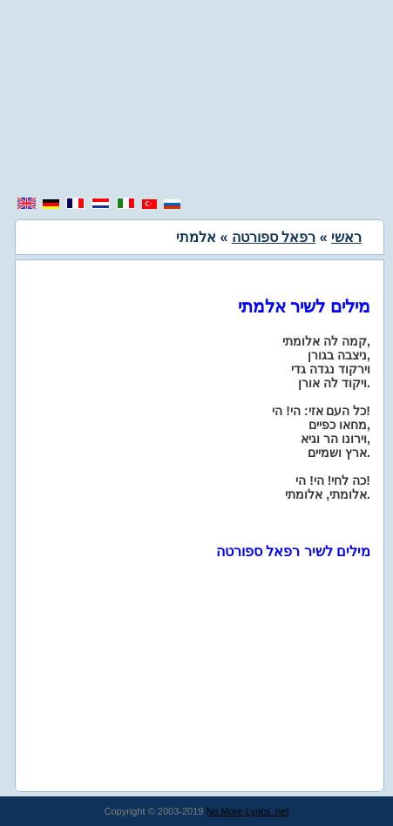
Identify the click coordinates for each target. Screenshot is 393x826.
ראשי (346, 237)
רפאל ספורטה (273, 237)
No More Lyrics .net (248, 811)
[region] (197, 100)
